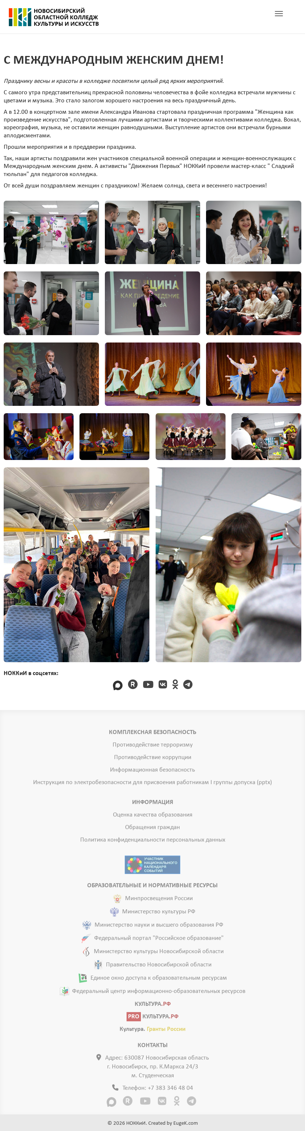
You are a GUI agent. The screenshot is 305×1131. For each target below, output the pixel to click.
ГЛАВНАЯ (54, 17)
